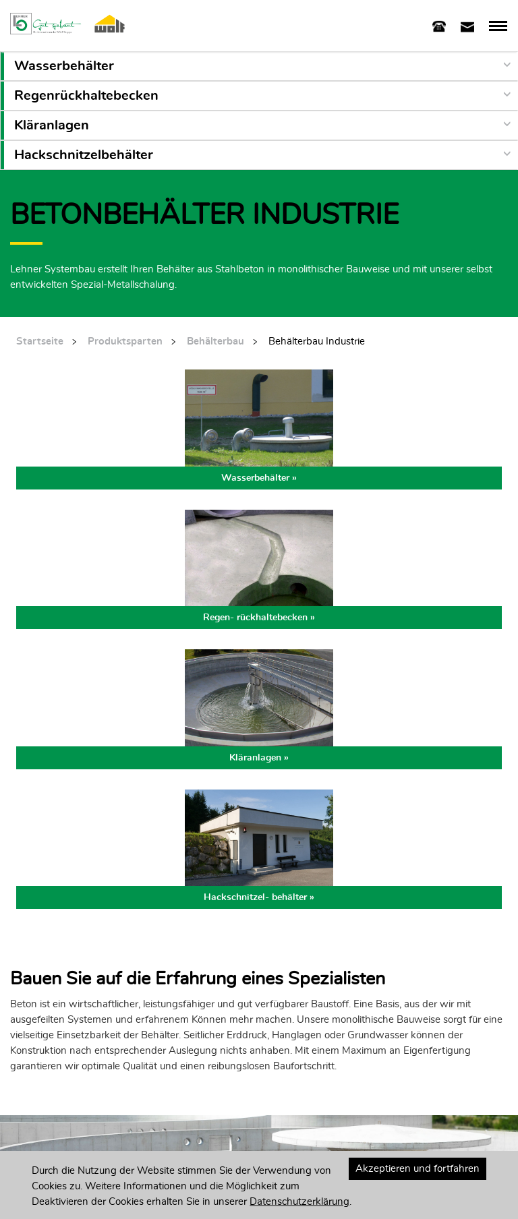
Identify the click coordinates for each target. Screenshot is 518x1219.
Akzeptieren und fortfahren (417, 1169)
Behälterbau (215, 341)
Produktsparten (125, 341)
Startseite (39, 341)
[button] (260, 66)
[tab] (439, 25)
